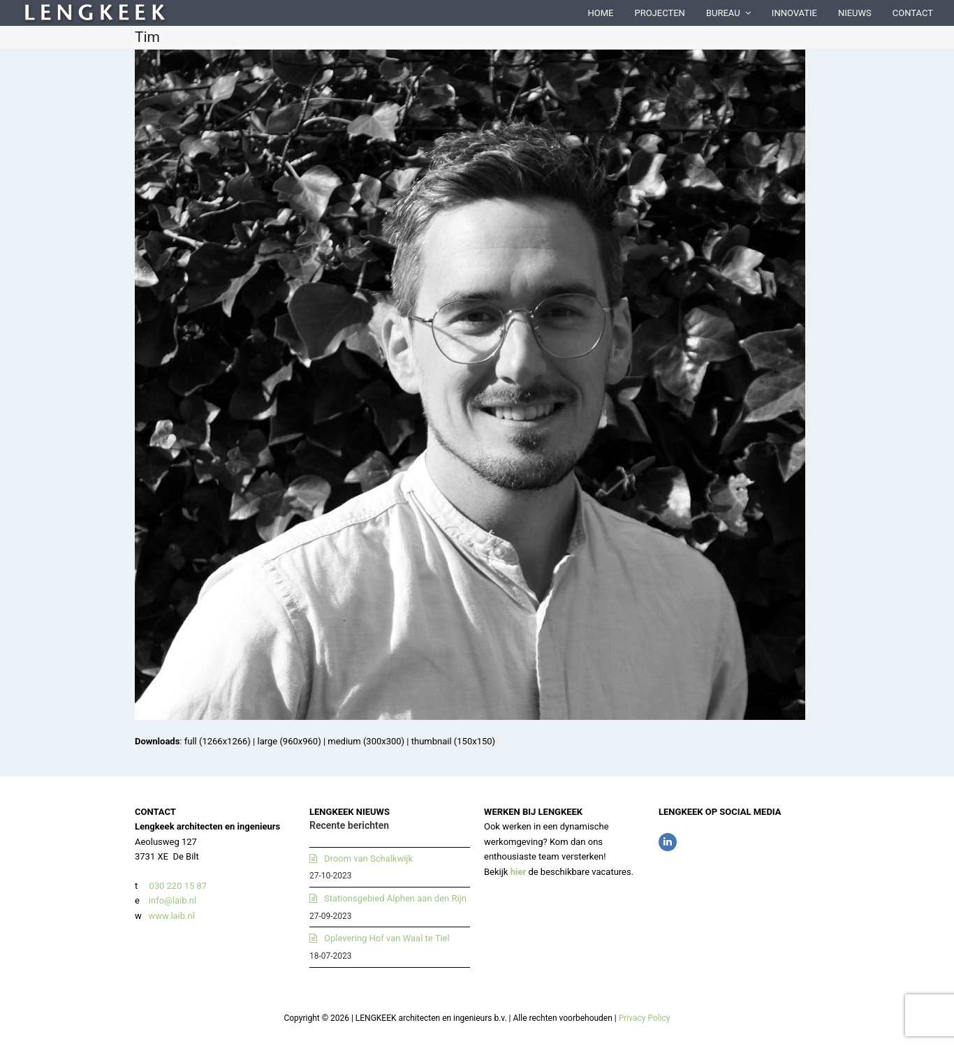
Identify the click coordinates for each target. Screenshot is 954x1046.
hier (519, 872)
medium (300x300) (366, 741)
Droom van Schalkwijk (368, 858)
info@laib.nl (172, 900)
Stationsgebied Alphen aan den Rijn (395, 898)
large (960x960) (289, 741)
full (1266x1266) (217, 741)
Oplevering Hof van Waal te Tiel (387, 938)
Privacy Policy (644, 1018)
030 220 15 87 (178, 886)
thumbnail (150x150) (453, 741)
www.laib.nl (170, 916)
